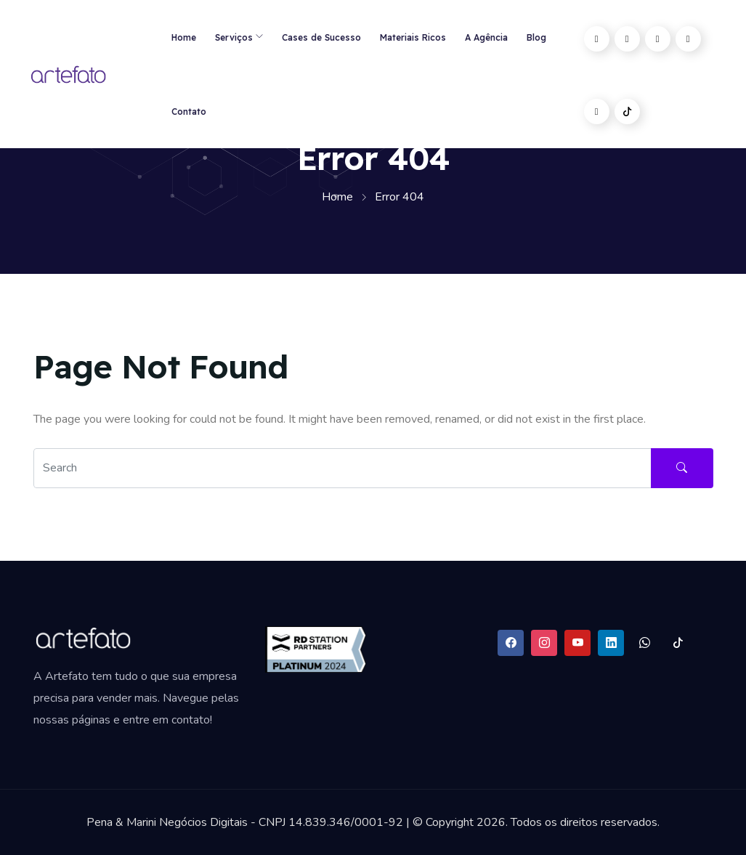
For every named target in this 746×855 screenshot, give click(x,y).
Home (183, 37)
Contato (188, 111)
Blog (536, 37)
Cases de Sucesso (321, 37)
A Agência (486, 37)
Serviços (234, 37)
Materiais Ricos (413, 37)
